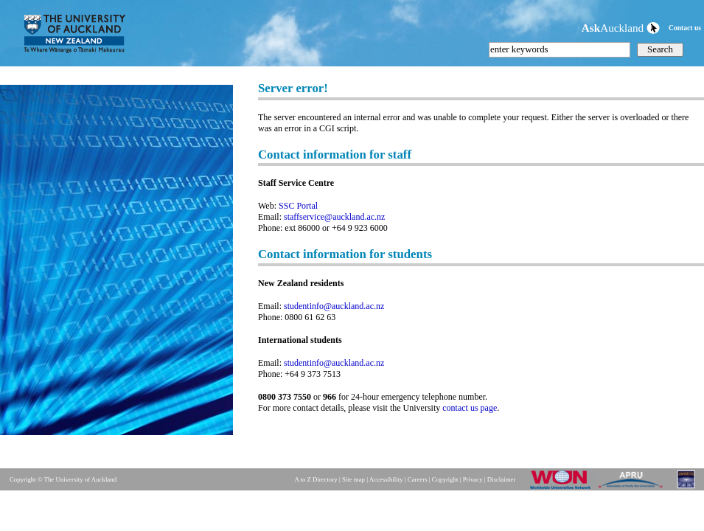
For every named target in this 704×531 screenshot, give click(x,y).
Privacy (473, 479)
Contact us (685, 28)
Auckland (621, 27)
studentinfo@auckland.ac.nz (334, 306)
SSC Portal (298, 206)
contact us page (469, 408)
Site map (353, 479)
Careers (418, 479)
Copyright (445, 479)
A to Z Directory (315, 479)
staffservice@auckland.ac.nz (334, 217)
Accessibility (386, 479)
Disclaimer (501, 479)
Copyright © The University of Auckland (63, 479)
